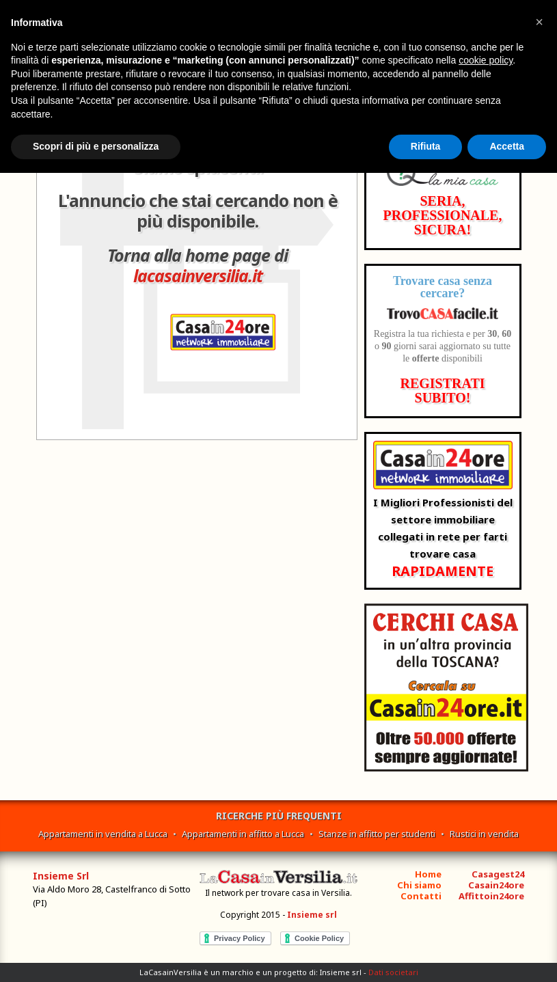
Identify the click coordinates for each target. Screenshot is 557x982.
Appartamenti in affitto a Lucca (243, 833)
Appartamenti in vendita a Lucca (102, 833)
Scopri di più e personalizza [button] (96, 146)
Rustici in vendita (484, 833)
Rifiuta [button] (426, 146)
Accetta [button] (506, 146)
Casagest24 (498, 874)
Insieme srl (312, 914)
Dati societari (393, 972)
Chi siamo (419, 885)
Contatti (420, 896)
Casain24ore (496, 885)
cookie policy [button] (486, 60)
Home (428, 874)
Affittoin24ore (491, 896)
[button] (539, 22)
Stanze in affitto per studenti (376, 833)
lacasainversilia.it (197, 275)
